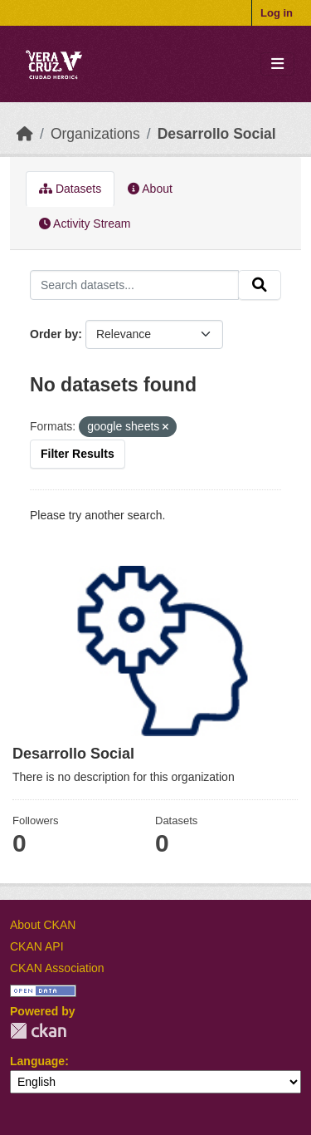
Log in (276, 13)
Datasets (70, 188)
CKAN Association (57, 968)
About (150, 188)
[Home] (25, 133)
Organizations (95, 133)
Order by (54, 334)
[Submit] (259, 285)
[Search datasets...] (134, 285)
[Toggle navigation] (277, 64)
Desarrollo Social (217, 133)
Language (37, 1061)
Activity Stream (84, 223)
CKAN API (37, 946)
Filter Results (77, 453)
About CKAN (42, 924)
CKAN (38, 1030)
